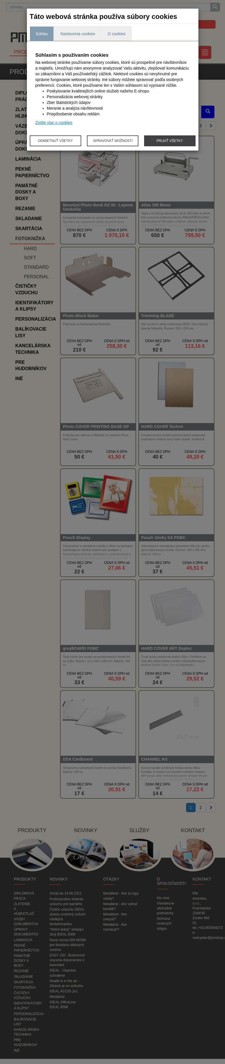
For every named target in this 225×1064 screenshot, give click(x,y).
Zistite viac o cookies (53, 122)
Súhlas (42, 33)
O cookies (117, 33)
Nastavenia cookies (77, 33)
